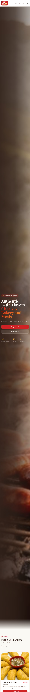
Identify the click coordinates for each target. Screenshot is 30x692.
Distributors (15, 332)
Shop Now (15, 327)
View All (6, 646)
